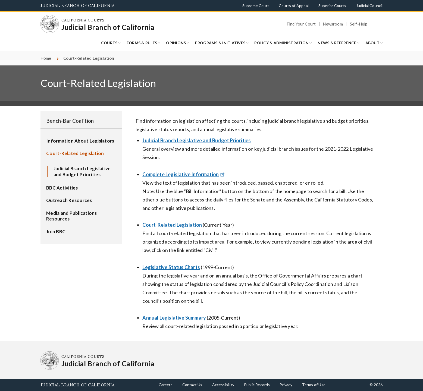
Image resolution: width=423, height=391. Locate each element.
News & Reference (337, 42)
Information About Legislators (80, 141)
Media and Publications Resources (71, 216)
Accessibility (223, 384)
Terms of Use (313, 384)
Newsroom (333, 24)
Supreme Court (255, 5)
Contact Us (192, 384)
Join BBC (55, 231)
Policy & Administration (281, 42)
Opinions (176, 42)
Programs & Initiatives (220, 42)
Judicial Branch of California (77, 5)
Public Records (257, 384)
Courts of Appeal (294, 5)
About (372, 42)
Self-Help (359, 24)
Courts (109, 42)
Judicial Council (369, 5)
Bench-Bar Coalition (70, 121)
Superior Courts (332, 5)
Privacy (286, 384)
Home (45, 58)
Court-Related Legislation (75, 153)
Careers (166, 384)
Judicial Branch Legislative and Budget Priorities (82, 171)
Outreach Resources (69, 200)
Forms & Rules (142, 42)
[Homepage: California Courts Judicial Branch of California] (49, 24)
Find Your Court (301, 24)
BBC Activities (62, 188)
